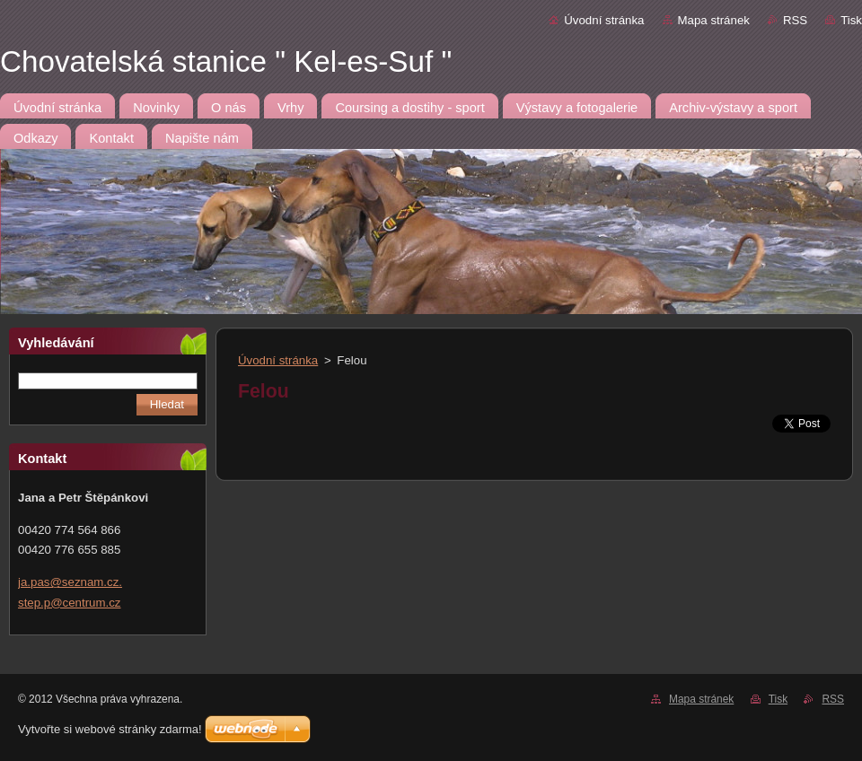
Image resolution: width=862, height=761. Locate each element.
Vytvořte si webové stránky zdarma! (110, 729)
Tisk (851, 20)
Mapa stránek (714, 20)
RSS (795, 20)
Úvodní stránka (604, 20)
